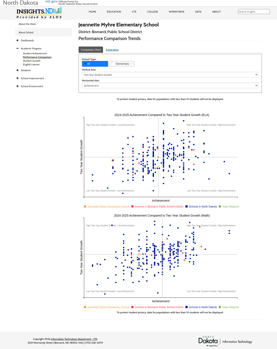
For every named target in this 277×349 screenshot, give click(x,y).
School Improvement (32, 78)
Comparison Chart (91, 49)
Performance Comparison (37, 57)
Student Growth (31, 60)
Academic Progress (31, 48)
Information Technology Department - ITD (74, 339)
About (216, 11)
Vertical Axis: (89, 69)
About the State (27, 24)
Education (114, 11)
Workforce (176, 11)
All (87, 63)
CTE (134, 11)
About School (26, 32)
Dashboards (27, 40)
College (152, 11)
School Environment (32, 86)
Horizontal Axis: (91, 80)
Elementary (120, 63)
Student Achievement (35, 53)
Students (26, 70)
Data (198, 11)
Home (92, 11)
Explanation (112, 49)
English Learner (31, 64)
